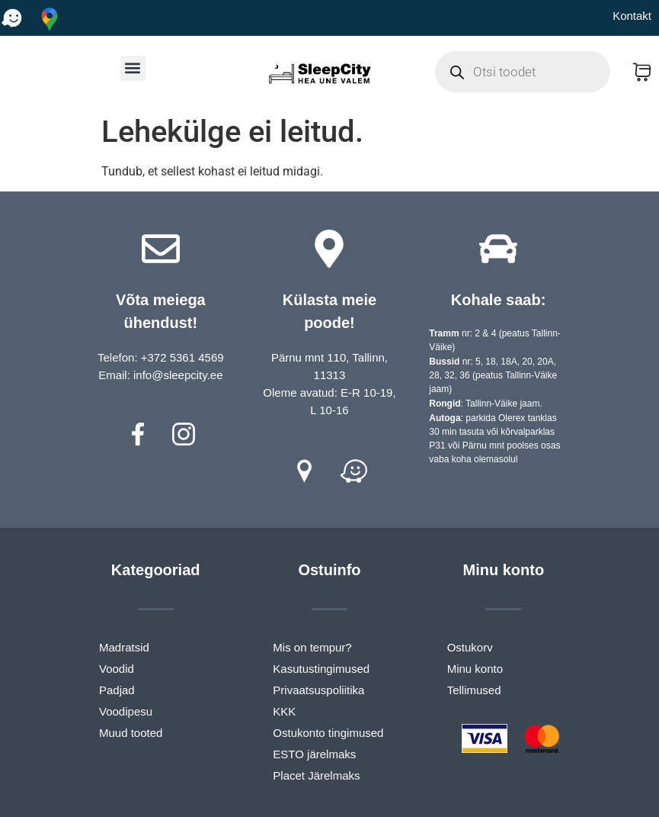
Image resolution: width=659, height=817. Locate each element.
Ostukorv (470, 647)
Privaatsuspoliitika (318, 690)
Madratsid (124, 647)
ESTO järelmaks (314, 754)
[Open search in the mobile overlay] (522, 71)
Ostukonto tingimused (328, 732)
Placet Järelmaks (316, 775)
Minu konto (475, 668)
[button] (133, 68)
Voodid (116, 668)
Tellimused (474, 690)
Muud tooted (130, 732)
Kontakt (632, 15)
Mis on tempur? (312, 647)
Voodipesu (125, 711)
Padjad (117, 690)
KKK (284, 711)
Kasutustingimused (321, 668)
